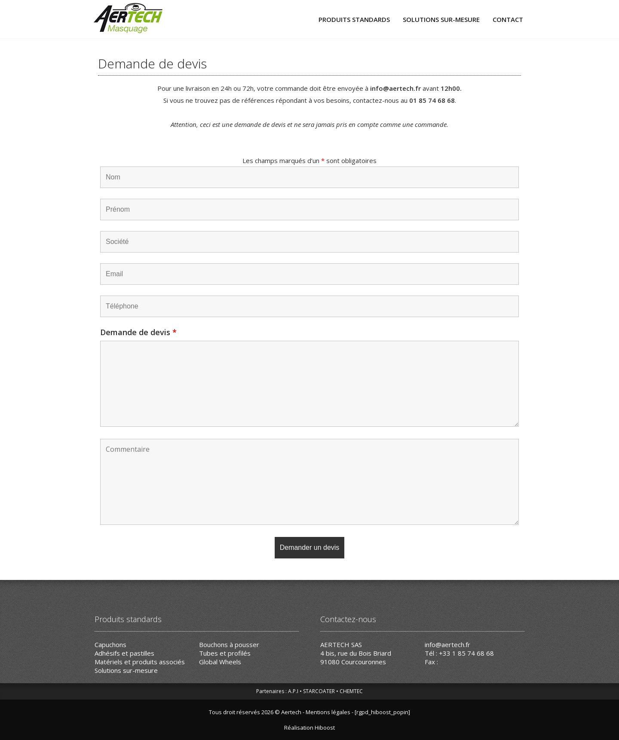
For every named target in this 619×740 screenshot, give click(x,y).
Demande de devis (138, 332)
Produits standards (354, 19)
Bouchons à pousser (229, 644)
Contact (508, 19)
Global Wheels (220, 661)
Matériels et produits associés (140, 661)
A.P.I (293, 691)
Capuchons (110, 644)
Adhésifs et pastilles (124, 653)
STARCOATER (319, 691)
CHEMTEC (351, 691)
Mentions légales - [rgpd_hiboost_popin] (358, 712)
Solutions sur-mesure (441, 19)
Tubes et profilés (225, 653)
